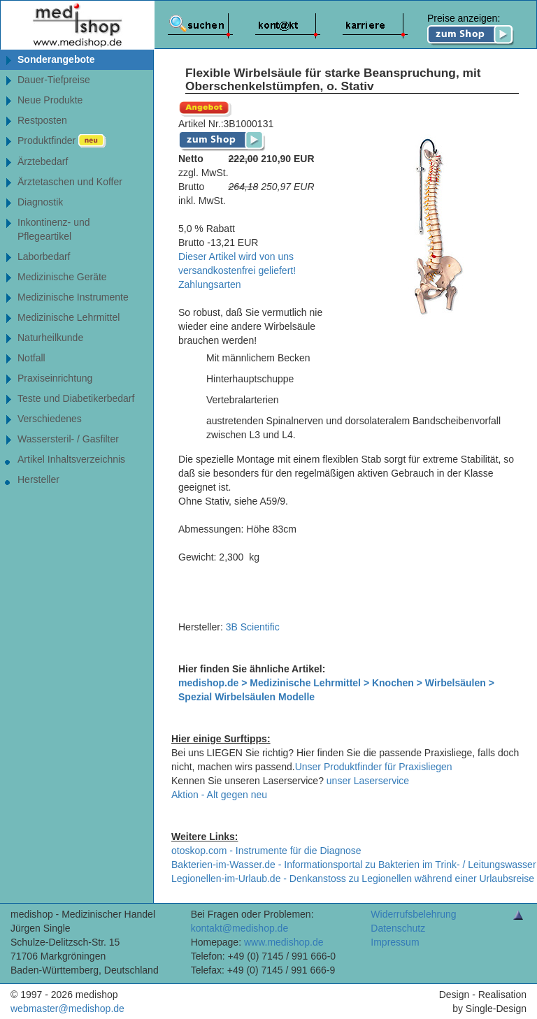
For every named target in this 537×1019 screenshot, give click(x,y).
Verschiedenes (49, 418)
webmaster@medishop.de (67, 1008)
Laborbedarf (44, 256)
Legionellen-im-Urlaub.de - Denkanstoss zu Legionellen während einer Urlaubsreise (352, 878)
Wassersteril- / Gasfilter (68, 439)
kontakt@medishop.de (240, 928)
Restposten (42, 120)
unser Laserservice (368, 780)
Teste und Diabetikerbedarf (75, 398)
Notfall (31, 357)
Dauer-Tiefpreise (53, 79)
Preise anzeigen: (471, 29)
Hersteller (38, 479)
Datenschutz (398, 928)
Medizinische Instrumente (73, 297)
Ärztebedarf (42, 161)
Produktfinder (61, 141)
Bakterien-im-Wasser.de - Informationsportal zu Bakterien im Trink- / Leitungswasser (353, 864)
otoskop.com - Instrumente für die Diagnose (266, 850)
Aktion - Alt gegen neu (219, 794)
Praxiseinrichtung (54, 378)
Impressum (395, 942)
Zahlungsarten (209, 284)
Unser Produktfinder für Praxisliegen (373, 766)
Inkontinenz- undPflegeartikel (53, 229)
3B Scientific (253, 627)
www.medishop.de (284, 942)
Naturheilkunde (50, 337)
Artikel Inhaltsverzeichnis (71, 459)
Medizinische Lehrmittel (68, 317)
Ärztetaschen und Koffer (69, 181)
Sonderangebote (55, 59)
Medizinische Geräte (62, 276)
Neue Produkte (50, 100)
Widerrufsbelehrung (413, 914)
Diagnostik (40, 202)
